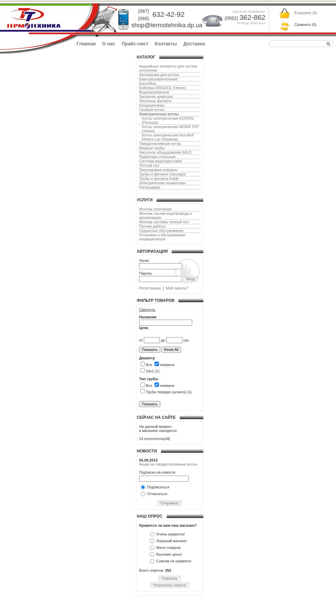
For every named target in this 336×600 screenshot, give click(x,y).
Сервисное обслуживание (161, 231)
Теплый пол (149, 165)
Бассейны (147, 83)
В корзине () (305, 13)
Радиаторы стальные (157, 157)
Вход (190, 279)
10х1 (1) (149, 371)
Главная (86, 43)
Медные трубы (152, 148)
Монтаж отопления (155, 209)
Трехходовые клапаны (158, 170)
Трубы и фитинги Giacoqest (162, 174)
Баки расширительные (158, 79)
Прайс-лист (135, 43)
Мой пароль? (177, 288)
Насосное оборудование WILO (165, 152)
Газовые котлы (151, 110)
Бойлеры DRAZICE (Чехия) (162, 88)
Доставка (194, 43)
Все (146, 365)
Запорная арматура (156, 96)
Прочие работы (152, 226)
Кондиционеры (152, 105)
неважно (165, 365)
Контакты (166, 43)
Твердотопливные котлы (160, 144)
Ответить (169, 578)
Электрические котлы (159, 114)
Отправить (170, 503)
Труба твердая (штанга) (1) (166, 392)
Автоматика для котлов (159, 75)
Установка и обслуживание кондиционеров (162, 237)
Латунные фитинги (155, 101)
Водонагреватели (154, 92)
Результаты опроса (170, 585)
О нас (108, 43)
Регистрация (150, 288)
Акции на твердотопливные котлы (168, 464)
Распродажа (149, 187)
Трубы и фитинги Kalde (159, 178)
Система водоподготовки (160, 161)
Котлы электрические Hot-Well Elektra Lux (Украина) (168, 137)
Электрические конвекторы (162, 183)
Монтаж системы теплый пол (164, 222)
